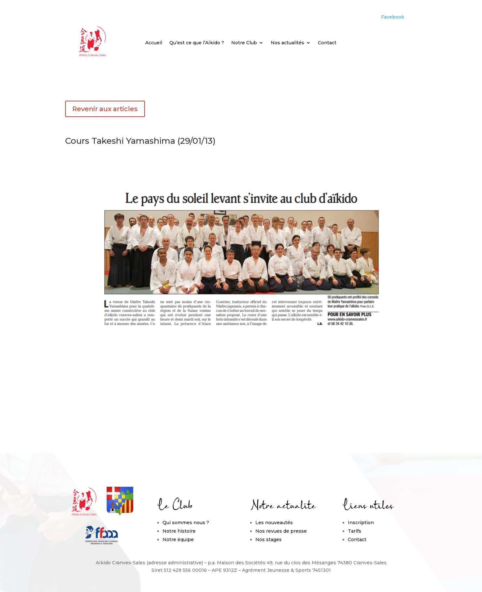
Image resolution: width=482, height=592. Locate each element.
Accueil (153, 43)
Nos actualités (287, 43)
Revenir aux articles (105, 109)
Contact (327, 43)
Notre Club (244, 43)
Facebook (392, 17)
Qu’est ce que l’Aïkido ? (196, 43)
